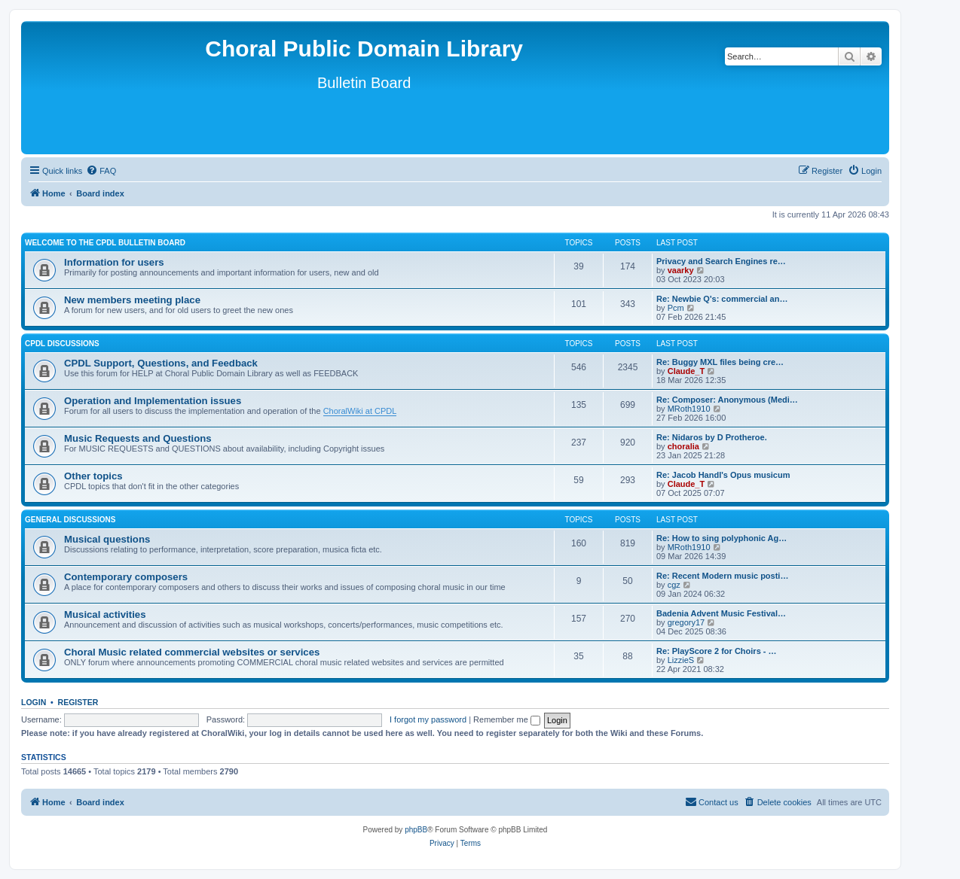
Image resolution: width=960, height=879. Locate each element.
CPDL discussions (62, 343)
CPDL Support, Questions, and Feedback (161, 363)
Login (33, 702)
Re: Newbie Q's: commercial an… (721, 298)
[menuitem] (101, 171)
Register (78, 702)
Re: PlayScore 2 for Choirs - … (716, 650)
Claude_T (686, 371)
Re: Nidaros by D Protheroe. (711, 437)
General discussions (70, 520)
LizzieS (681, 660)
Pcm (676, 307)
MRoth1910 (689, 408)
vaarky (681, 270)
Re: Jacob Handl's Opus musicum (723, 474)
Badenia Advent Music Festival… (721, 613)
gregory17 (686, 622)
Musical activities (104, 614)
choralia (683, 446)
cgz (674, 584)
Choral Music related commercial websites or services (191, 652)
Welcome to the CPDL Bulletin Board (105, 243)
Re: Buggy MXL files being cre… (720, 362)
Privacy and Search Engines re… (721, 261)
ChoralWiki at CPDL (360, 410)
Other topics (93, 476)
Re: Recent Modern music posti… (722, 575)
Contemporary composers (126, 576)
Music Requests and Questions (138, 438)
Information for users (114, 262)
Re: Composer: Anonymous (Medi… (727, 399)
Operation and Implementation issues (152, 400)
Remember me (506, 719)
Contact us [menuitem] (711, 801)
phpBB (416, 830)
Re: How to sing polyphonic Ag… (721, 538)
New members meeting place (132, 300)
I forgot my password (428, 719)
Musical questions (107, 539)
